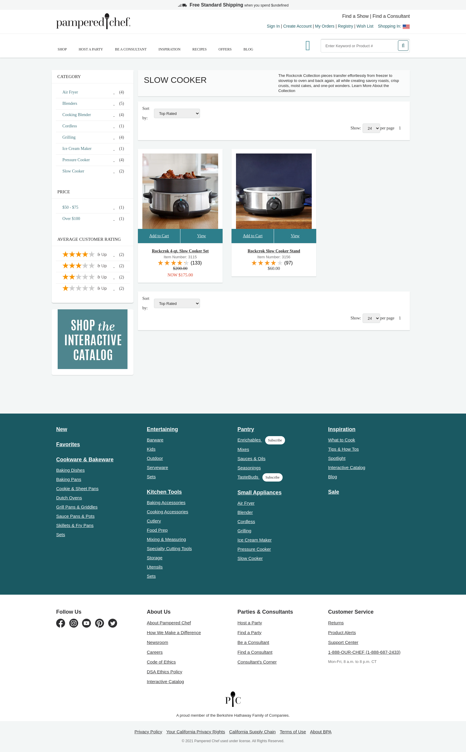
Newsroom (157, 642)
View (201, 236)
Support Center (343, 642)
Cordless (246, 521)
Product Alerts (342, 632)
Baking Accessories (166, 502)
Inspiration (169, 49)
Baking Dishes (70, 470)
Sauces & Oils (251, 458)
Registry (345, 26)
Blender (245, 512)
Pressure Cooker (254, 549)
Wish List (365, 26)
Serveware (157, 467)
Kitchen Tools (164, 492)
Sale (333, 492)
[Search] (403, 45)
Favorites (68, 444)
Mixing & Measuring (166, 539)
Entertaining (162, 429)
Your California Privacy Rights (195, 731)
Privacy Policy (148, 731)
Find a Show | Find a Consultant (376, 16)
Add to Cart (159, 236)
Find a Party (249, 632)
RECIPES (199, 49)
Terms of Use (293, 731)
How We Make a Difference (174, 632)
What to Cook (341, 439)
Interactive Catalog (346, 467)
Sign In (273, 26)
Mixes (243, 449)
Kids (151, 449)
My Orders (324, 26)
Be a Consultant (131, 49)
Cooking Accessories (167, 511)
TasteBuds (260, 476)
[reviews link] (180, 262)
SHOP (62, 49)
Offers (225, 49)
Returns (336, 622)
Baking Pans (68, 479)
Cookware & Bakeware (85, 460)
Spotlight (336, 458)
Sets (60, 534)
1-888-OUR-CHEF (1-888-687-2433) (364, 652)
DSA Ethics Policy (164, 671)
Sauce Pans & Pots (75, 516)
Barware (155, 439)
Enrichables (261, 439)
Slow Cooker (250, 558)
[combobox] (365, 46)
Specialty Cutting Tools (169, 548)
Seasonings (249, 467)
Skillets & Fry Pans (75, 525)
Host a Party (91, 49)
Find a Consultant (255, 652)
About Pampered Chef (169, 622)
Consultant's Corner (257, 661)
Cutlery (154, 520)
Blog (248, 49)
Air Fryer (246, 503)
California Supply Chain (252, 731)
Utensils (155, 566)
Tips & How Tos (343, 449)
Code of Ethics (161, 661)
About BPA (320, 731)
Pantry (245, 429)
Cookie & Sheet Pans (77, 488)
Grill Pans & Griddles (76, 506)
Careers (155, 652)
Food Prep (157, 530)
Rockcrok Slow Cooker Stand (274, 251)
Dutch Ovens (69, 497)
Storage (155, 557)
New (61, 429)
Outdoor (155, 458)
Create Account (297, 26)
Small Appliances (259, 492)
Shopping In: (394, 26)
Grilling (244, 530)
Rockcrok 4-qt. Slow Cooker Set (180, 251)
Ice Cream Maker (254, 539)
